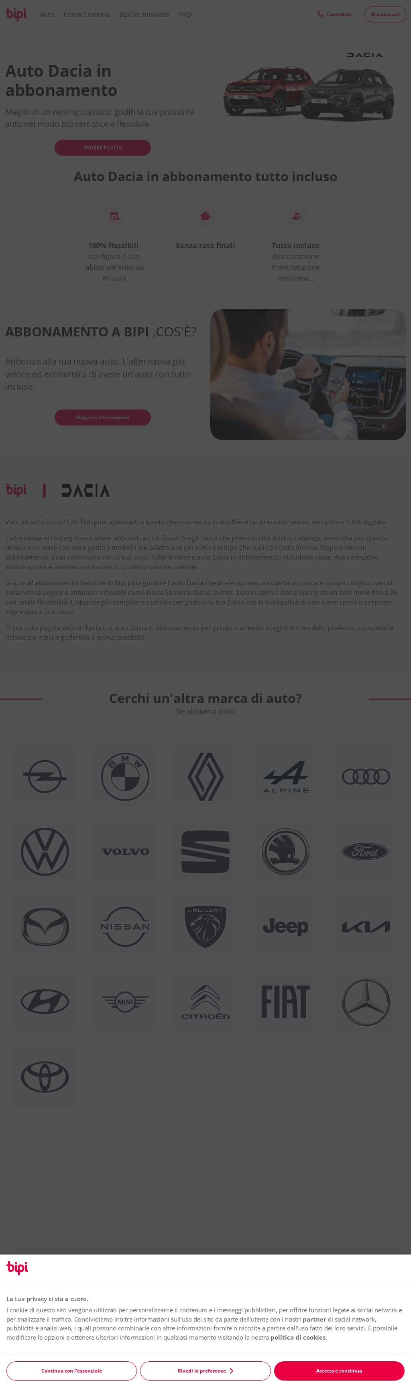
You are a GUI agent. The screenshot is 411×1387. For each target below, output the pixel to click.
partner (314, 1319)
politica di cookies (298, 1337)
